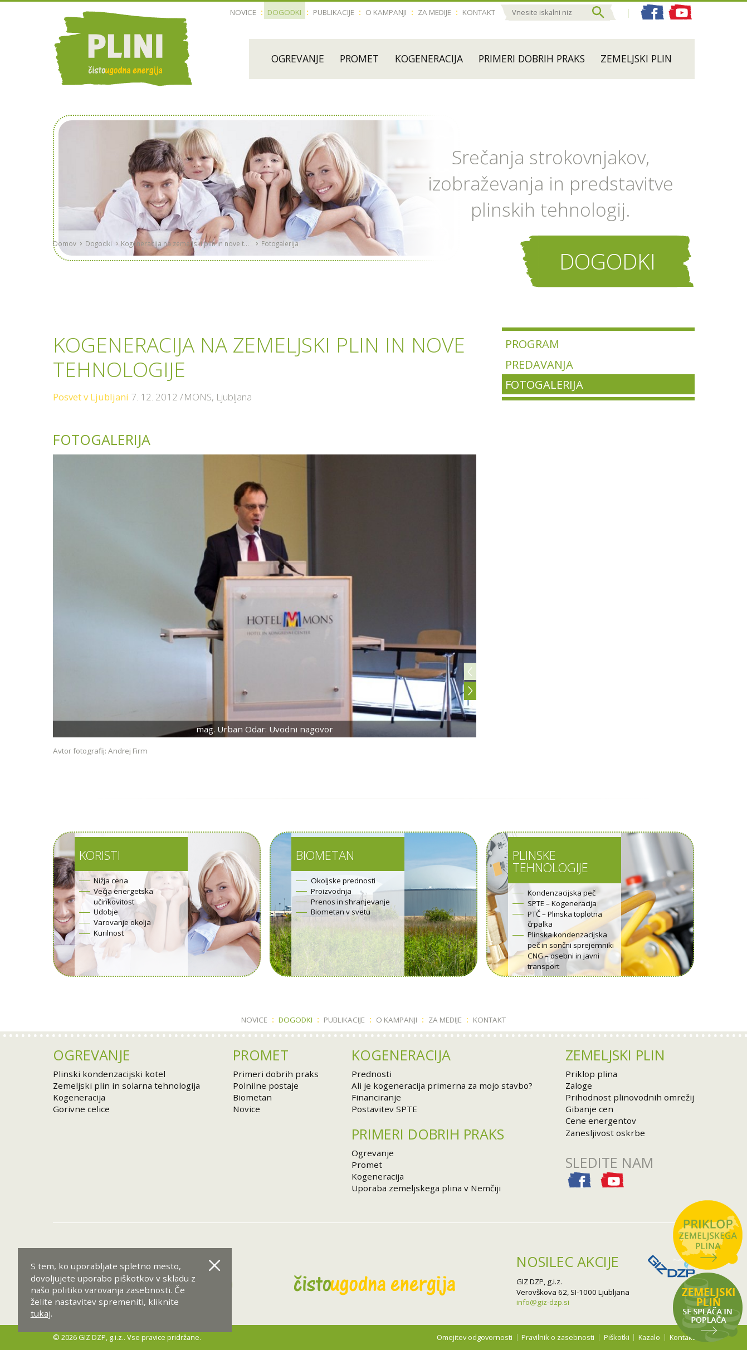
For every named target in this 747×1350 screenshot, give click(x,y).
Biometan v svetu (340, 912)
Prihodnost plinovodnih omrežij (629, 1097)
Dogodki (284, 12)
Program (532, 343)
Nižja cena (111, 880)
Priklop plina (591, 1073)
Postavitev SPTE (384, 1108)
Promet (359, 58)
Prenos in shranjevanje (350, 902)
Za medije (434, 12)
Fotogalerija (280, 269)
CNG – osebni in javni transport (563, 961)
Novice (243, 12)
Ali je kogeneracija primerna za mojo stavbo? (442, 1085)
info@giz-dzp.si (542, 1302)
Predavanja (539, 364)
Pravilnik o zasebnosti (557, 1337)
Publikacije (333, 12)
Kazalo (649, 1337)
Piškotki (616, 1337)
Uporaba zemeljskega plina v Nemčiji (426, 1188)
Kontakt (478, 12)
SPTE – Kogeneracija (562, 903)
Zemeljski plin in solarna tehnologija (126, 1085)
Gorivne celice (81, 1108)
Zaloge (578, 1085)
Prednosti (371, 1073)
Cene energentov (600, 1120)
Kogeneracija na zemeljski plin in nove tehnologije (186, 269)
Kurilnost (109, 933)
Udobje (106, 912)
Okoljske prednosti (343, 880)
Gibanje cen (589, 1108)
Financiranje (376, 1097)
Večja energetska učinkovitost (123, 896)
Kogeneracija (429, 58)
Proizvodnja (331, 891)
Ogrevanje (297, 58)
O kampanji (386, 12)
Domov (64, 269)
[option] (265, 595)
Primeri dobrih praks (532, 58)
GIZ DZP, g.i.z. (539, 1281)
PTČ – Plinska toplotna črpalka (565, 919)
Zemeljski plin (636, 58)
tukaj (41, 1313)
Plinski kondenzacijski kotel (109, 1073)
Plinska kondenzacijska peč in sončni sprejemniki (571, 940)
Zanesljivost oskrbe (605, 1132)
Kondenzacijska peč (561, 893)
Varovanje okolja (122, 922)
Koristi (99, 855)
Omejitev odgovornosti (474, 1337)
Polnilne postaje (266, 1085)
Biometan (325, 855)
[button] (470, 671)
